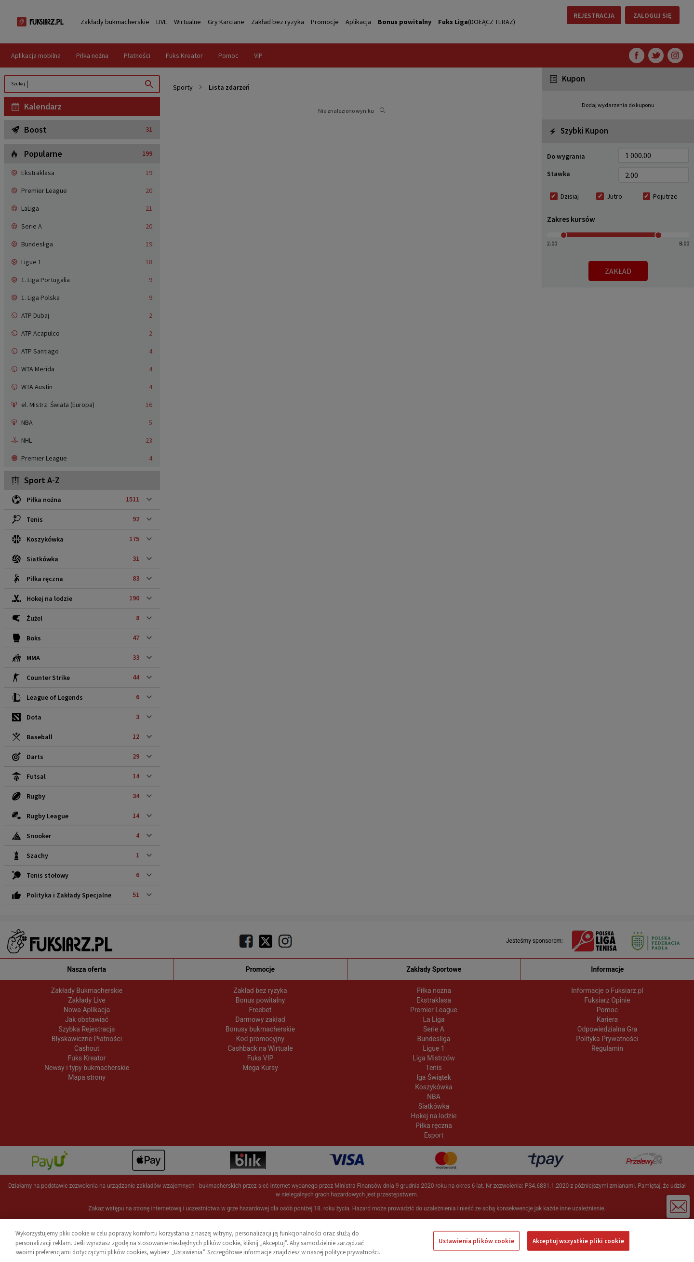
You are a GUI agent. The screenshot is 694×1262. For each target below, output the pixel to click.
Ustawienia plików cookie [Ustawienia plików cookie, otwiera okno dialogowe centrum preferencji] (476, 1240)
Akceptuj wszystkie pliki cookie (578, 1240)
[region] (347, 1240)
